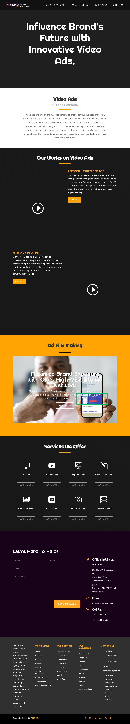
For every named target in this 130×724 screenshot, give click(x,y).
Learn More (26, 484)
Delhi (81, 665)
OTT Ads (60, 667)
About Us (38, 663)
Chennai (82, 661)
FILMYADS (34, 718)
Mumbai (82, 681)
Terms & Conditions (43, 685)
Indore (81, 673)
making (74, 200)
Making (38, 659)
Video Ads (61, 679)
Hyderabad (83, 669)
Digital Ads (61, 663)
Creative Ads (62, 659)
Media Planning (79, 5)
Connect (118, 5)
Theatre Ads (62, 671)
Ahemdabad (84, 654)
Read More (65, 405)
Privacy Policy (40, 681)
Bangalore (83, 658)
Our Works (101, 5)
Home (48, 5)
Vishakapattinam (85, 689)
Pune (81, 685)
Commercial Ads (63, 651)
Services (59, 5)
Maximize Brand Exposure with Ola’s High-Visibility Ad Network (64, 379)
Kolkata (82, 677)
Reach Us (38, 667)
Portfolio (38, 655)
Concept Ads (62, 655)
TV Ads (59, 675)
